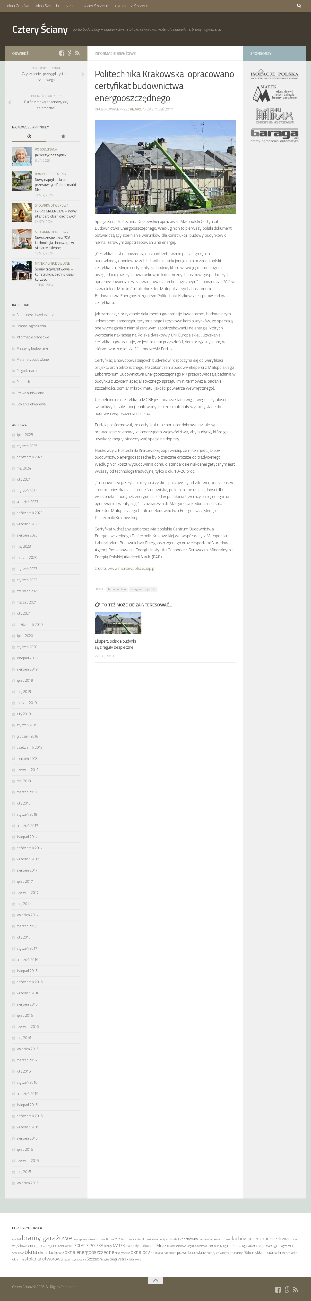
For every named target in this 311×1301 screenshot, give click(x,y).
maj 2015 (24, 1172)
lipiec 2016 (25, 1015)
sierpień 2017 (27, 870)
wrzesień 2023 (28, 524)
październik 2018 (30, 747)
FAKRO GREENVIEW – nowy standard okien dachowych (56, 213)
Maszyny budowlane (32, 348)
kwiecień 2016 (27, 1049)
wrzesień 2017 (28, 859)
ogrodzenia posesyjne (261, 1245)
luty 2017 (24, 937)
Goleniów (63, 1246)
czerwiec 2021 (28, 591)
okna (31, 1251)
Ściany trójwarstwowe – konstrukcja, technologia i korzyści (54, 274)
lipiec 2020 (25, 635)
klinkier (108, 1246)
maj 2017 (24, 904)
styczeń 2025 (27, 446)
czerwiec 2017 (28, 892)
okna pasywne (122, 1253)
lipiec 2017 (25, 881)
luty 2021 (24, 613)
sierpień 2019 (27, 669)
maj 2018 (24, 781)
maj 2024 (24, 468)
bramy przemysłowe (84, 1239)
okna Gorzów (18, 6)
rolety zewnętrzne (220, 1252)
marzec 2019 (27, 702)
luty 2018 (24, 803)
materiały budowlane (141, 1245)
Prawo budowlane (30, 393)
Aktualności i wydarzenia (35, 315)
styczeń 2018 (27, 814)
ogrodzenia (232, 1245)
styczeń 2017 (27, 948)
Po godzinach (46, 149)
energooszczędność (143, 589)
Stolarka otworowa (52, 205)
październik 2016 (30, 982)
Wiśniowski (135, 1259)
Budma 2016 (113, 1239)
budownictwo (117, 589)
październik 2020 (30, 624)
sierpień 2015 (27, 1138)
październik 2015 (30, 1116)
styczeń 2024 (27, 490)
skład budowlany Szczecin (86, 6)
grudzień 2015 (27, 1093)
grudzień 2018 (27, 736)
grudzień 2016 (27, 959)
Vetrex (123, 1259)
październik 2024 (30, 457)
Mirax (161, 1245)
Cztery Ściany (40, 29)
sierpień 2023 (27, 535)
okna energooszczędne (89, 1252)
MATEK (119, 1245)
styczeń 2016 (27, 1082)
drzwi (283, 1238)
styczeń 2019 (27, 725)
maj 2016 (24, 1038)
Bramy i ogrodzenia (50, 173)
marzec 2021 (27, 602)
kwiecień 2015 (27, 1183)
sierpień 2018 (27, 758)
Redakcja (137, 109)
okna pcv (140, 1252)
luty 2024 (24, 479)
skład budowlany (270, 1252)
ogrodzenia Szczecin (130, 6)
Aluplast (16, 1239)
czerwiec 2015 (28, 1160)
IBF (71, 1246)
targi (113, 1259)
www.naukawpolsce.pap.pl (131, 568)
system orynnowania (75, 1259)
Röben (248, 1252)
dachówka (189, 1239)
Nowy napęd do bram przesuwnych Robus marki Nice (55, 185)
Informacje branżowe (116, 53)
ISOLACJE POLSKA (88, 1245)
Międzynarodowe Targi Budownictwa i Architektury (194, 1246)
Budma (100, 1239)
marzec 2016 (27, 1060)
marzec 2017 (27, 926)
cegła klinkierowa (145, 1239)
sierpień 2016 (27, 1004)
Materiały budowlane (52, 263)
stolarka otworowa (44, 1258)
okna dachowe (51, 1252)
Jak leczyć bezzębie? (51, 155)
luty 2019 (24, 714)
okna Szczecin (46, 6)
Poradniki (24, 382)
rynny (238, 1252)
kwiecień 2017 (27, 915)
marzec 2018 (27, 792)
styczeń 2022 (27, 580)
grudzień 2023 (27, 501)
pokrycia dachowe (163, 1252)
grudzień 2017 (27, 825)
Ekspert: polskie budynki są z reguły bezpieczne (115, 644)
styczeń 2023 (27, 568)
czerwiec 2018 (28, 769)
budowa (126, 1239)
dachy (177, 1239)
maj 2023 (24, 546)
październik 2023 (30, 513)
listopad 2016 (27, 971)
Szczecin (94, 1258)
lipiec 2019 (25, 680)
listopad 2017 (27, 836)
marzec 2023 (27, 557)
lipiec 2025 (25, 434)
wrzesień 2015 (28, 1127)
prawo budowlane (191, 1252)
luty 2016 (24, 1071)
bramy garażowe (47, 1237)
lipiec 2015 (25, 1149)
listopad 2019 (27, 658)
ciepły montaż (166, 1239)
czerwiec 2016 (28, 1026)
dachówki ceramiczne (254, 1238)
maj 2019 (24, 691)
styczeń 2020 (27, 647)
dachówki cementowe (214, 1239)
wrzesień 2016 (28, 993)
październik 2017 (30, 848)
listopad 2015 (27, 1105)
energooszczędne (42, 1245)
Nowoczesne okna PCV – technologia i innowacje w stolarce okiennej (54, 243)
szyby (106, 1259)
